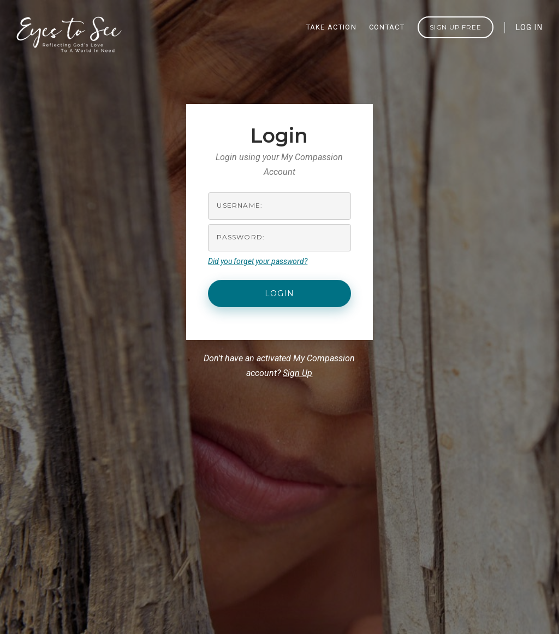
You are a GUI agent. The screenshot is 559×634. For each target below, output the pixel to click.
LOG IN (529, 27)
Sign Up (297, 373)
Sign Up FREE (455, 27)
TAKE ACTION (331, 27)
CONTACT (387, 27)
